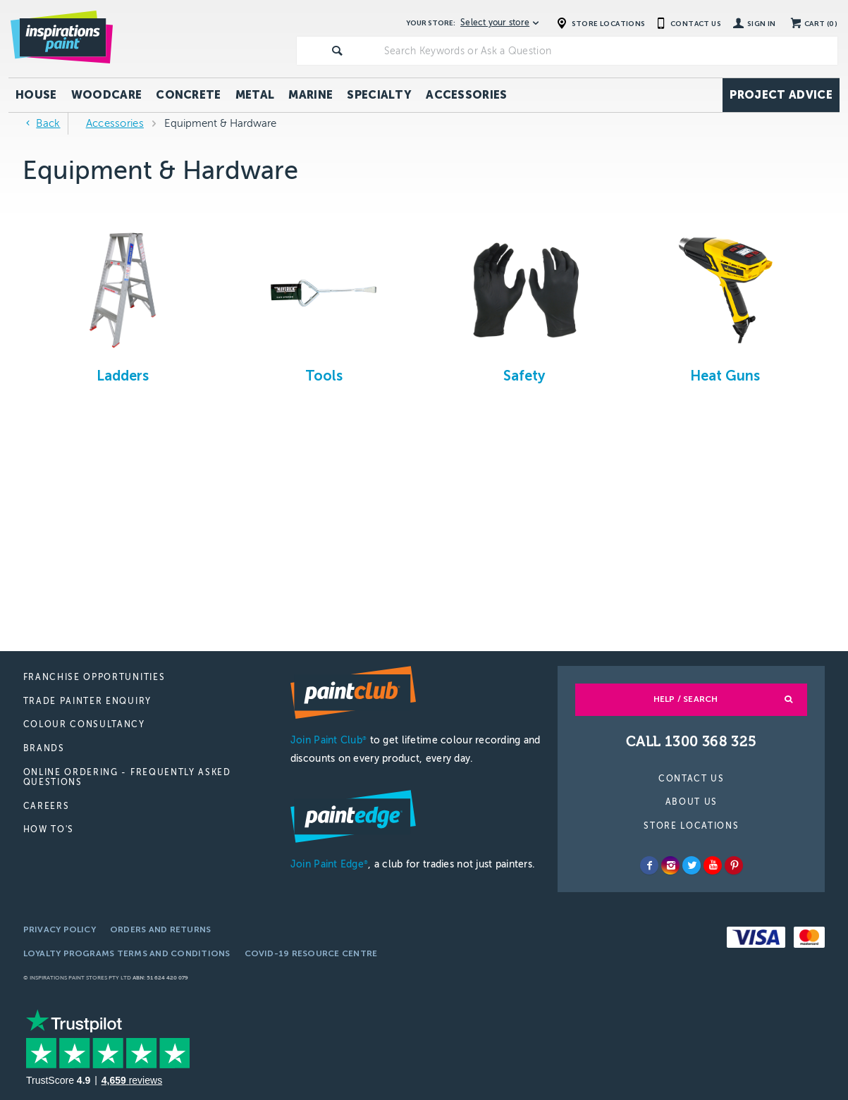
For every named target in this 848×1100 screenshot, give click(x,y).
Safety (524, 375)
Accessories (467, 94)
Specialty (379, 94)
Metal (255, 94)
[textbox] (608, 50)
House (36, 94)
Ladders (123, 375)
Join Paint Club (328, 740)
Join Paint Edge (329, 864)
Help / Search (685, 699)
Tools (324, 375)
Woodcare (106, 94)
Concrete (188, 94)
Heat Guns (725, 375)
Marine (310, 94)
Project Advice (781, 94)
